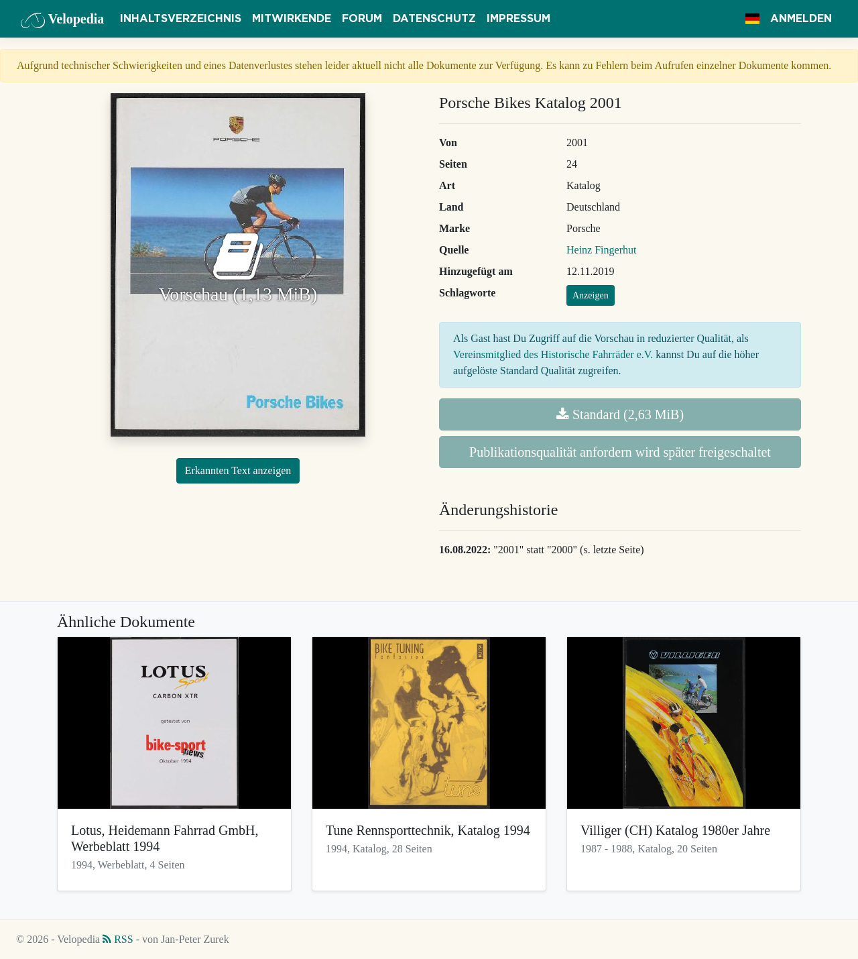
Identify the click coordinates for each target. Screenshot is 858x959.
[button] (752, 18)
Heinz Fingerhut (601, 250)
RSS (118, 939)
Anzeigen (590, 295)
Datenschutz (434, 18)
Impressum (518, 18)
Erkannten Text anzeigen (238, 470)
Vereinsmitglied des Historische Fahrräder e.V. (553, 354)
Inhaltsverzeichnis (180, 18)
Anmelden (801, 18)
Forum (362, 18)
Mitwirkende (291, 18)
